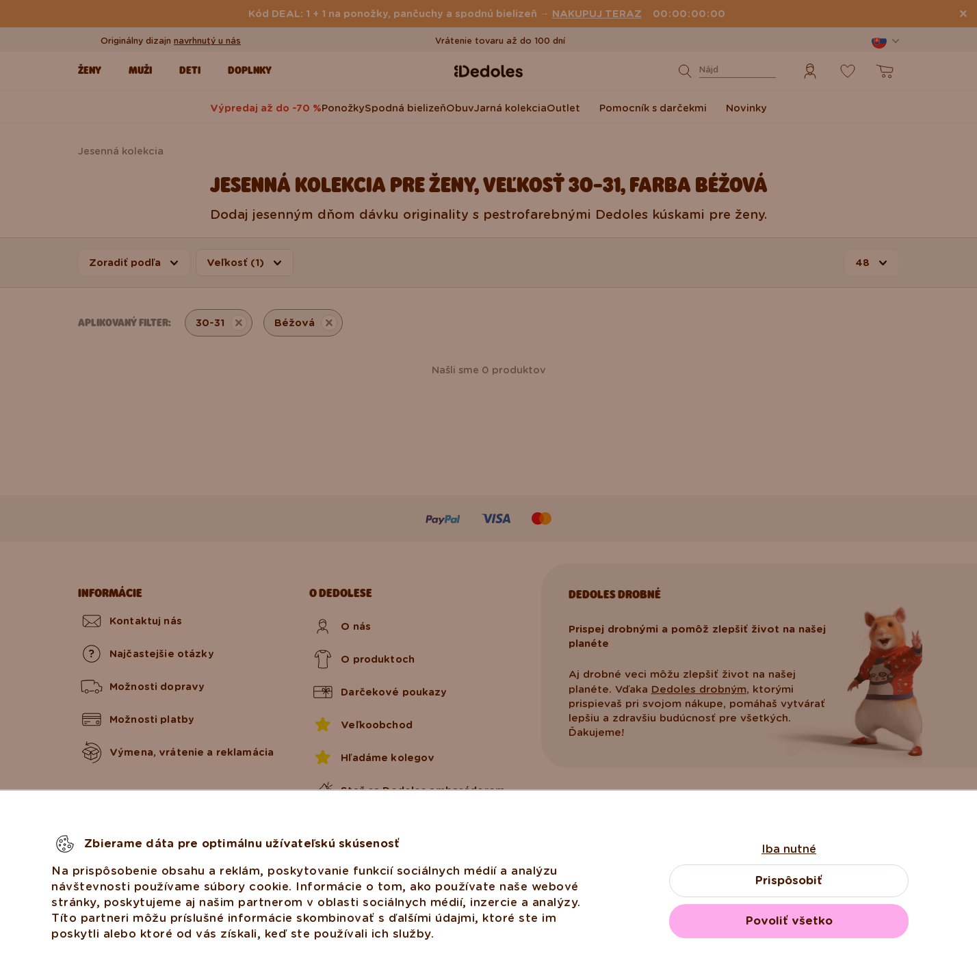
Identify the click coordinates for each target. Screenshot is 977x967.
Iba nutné (788, 849)
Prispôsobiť (788, 880)
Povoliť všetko (789, 920)
